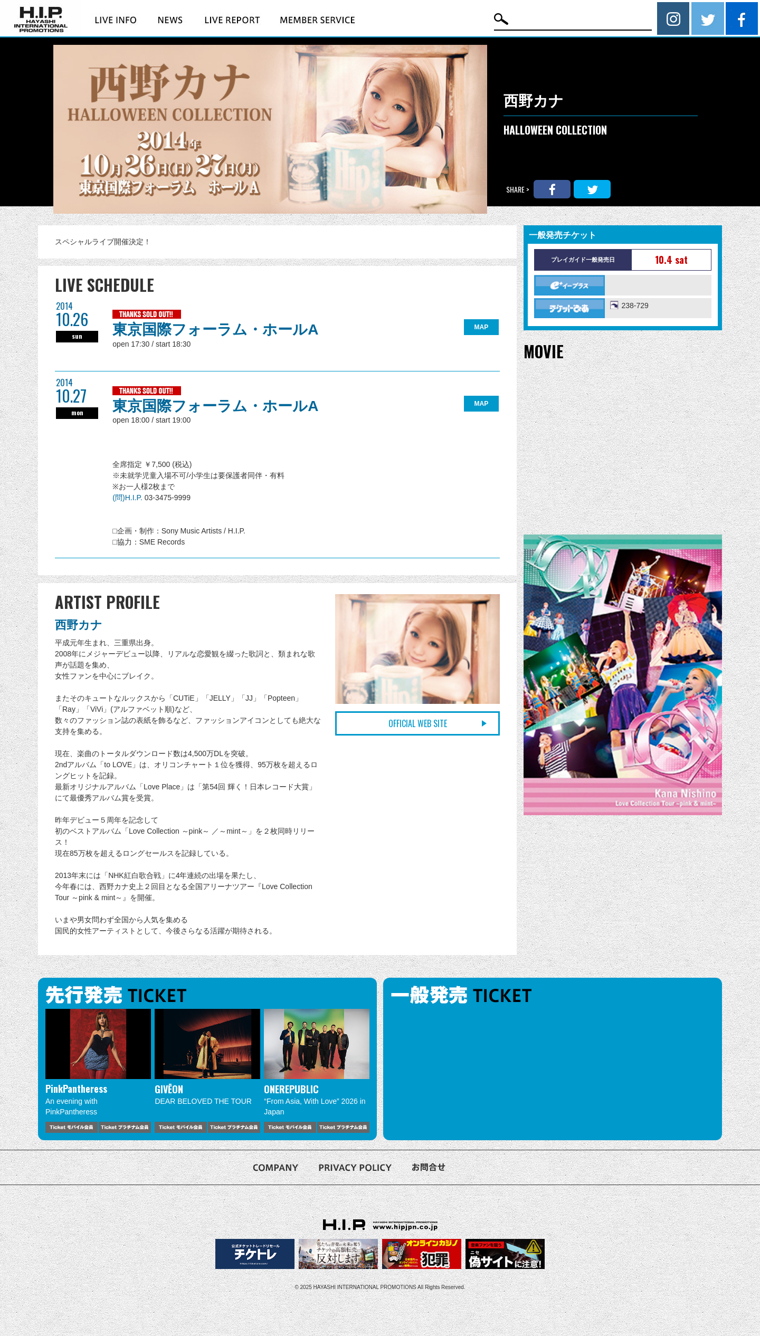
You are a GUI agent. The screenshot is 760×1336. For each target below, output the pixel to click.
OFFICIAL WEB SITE (417, 723)
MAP (481, 327)
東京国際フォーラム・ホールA (215, 329)
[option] (98, 1071)
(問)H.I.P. (128, 497)
